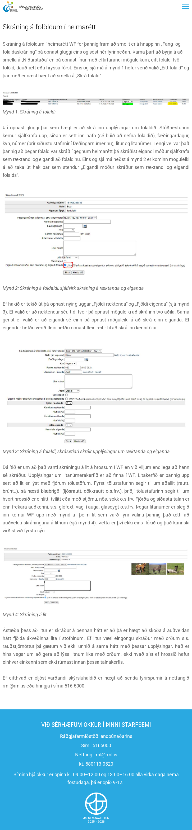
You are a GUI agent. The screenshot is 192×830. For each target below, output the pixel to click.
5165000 (102, 745)
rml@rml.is (105, 754)
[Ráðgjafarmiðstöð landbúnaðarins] (23, 6)
